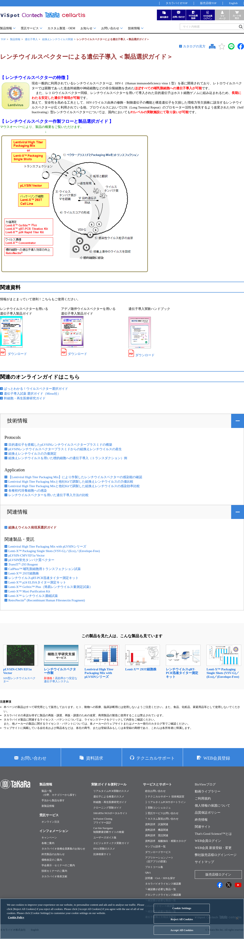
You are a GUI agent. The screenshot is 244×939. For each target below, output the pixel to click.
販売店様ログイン (218, 874)
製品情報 (6, 28)
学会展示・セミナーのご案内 (58, 865)
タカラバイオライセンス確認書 (163, 883)
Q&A (148, 872)
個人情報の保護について (212, 805)
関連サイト (203, 826)
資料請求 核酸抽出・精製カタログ (165, 840)
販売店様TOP (208, 3)
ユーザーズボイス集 (104, 837)
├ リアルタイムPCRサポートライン (165, 802)
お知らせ (86, 28)
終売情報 (201, 819)
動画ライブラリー (207, 791)
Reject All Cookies (182, 922)
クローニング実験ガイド (107, 807)
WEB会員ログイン (208, 840)
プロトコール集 (154, 867)
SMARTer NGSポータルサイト (110, 813)
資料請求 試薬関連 (156, 824)
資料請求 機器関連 (156, 829)
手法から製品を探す (53, 800)
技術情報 (134, 28)
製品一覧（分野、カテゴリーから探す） (59, 793)
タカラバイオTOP (176, 3)
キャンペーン (49, 837)
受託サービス (30, 28)
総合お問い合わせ (155, 791)
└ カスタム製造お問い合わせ (162, 818)
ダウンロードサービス (158, 852)
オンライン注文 (51, 821)
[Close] (237, 921)
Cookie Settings (181, 911)
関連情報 (17, 512)
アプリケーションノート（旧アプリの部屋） (159, 859)
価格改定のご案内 (52, 859)
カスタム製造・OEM (61, 28)
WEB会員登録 (216, 758)
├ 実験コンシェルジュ (158, 807)
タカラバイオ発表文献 (54, 876)
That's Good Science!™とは (213, 833)
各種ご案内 (48, 843)
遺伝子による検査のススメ (108, 796)
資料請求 (94, 758)
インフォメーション (53, 831)
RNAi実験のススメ (104, 848)
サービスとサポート (157, 784)
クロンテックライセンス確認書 (163, 894)
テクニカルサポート (155, 758)
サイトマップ (204, 862)
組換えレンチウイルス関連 (57, 39)
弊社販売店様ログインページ (216, 855)
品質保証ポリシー (207, 812)
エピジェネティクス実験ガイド (111, 843)
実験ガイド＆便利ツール (108, 784)
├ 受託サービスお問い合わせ (162, 813)
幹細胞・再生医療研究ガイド (110, 802)
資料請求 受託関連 (156, 835)
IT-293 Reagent (23, 564)
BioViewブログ (205, 784)
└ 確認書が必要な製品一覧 (160, 889)
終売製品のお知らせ (53, 854)
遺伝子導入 (31, 39)
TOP (3, 39)
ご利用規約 (203, 798)
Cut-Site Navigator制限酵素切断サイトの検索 (108, 830)
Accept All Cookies (181, 933)
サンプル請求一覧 (155, 846)
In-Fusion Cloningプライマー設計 (102, 820)
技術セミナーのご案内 (54, 870)
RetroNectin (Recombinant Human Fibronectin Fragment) (46, 600)
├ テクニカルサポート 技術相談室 (164, 796)
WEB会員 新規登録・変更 (213, 848)
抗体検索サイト (102, 854)
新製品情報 (48, 805)
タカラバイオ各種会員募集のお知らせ (63, 848)
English (233, 3)
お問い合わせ (110, 28)
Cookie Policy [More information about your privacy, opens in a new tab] (16, 920)
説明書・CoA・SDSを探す (160, 878)
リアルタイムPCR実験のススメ (111, 791)
